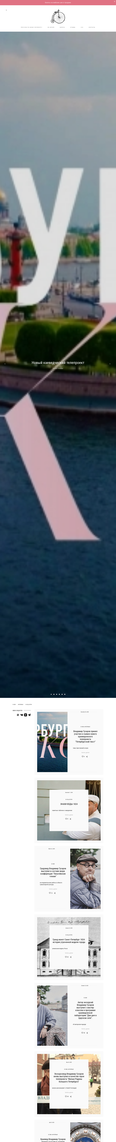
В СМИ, (82, 726)
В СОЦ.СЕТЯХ (29, 704)
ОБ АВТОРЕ (51, 27)
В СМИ (14, 704)
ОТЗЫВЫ (72, 27)
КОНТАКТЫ (92, 27)
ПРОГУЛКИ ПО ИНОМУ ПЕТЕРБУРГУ (31, 27)
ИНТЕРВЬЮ (20, 704)
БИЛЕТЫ (62, 27)
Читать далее (85, 752)
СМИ (82, 27)
